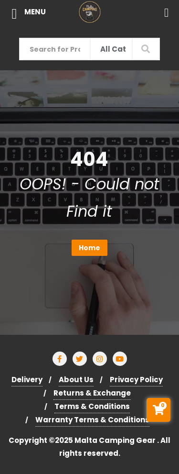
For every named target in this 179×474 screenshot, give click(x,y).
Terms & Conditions (92, 406)
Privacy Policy (136, 380)
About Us (76, 380)
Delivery (26, 380)
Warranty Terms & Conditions (92, 420)
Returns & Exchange (92, 393)
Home (89, 248)
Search (146, 48)
